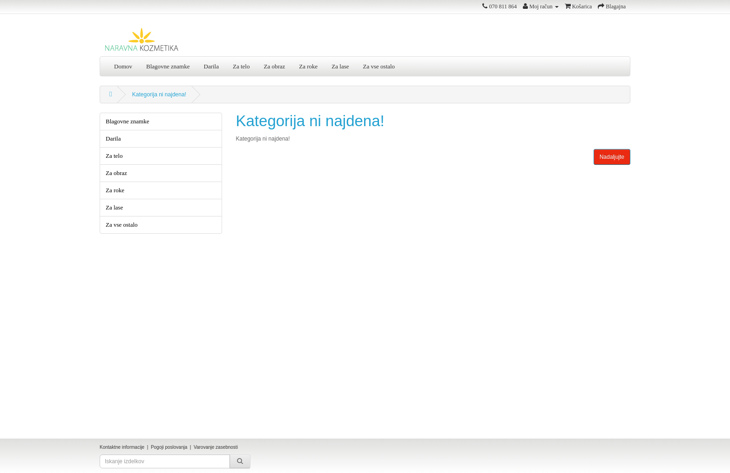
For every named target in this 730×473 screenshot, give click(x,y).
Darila (211, 66)
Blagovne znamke (168, 66)
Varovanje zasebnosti (216, 447)
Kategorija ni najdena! (159, 94)
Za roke (308, 66)
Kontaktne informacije (122, 447)
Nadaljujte (612, 157)
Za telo (241, 66)
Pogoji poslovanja (169, 447)
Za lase (340, 66)
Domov (123, 66)
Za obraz (274, 66)
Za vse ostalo (379, 66)
